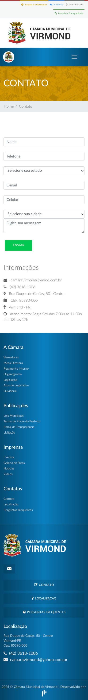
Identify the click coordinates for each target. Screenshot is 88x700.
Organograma (13, 374)
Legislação (10, 380)
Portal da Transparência (69, 13)
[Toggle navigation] (74, 57)
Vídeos (8, 474)
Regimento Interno (16, 368)
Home (9, 106)
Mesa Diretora (13, 363)
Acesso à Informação (34, 4)
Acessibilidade (74, 4)
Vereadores (11, 357)
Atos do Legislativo (16, 385)
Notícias (9, 468)
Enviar (18, 245)
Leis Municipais (14, 415)
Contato (9, 498)
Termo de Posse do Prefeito (22, 421)
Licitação (9, 432)
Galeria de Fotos (14, 463)
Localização (11, 504)
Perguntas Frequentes (18, 510)
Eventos (9, 457)
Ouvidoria (56, 4)
